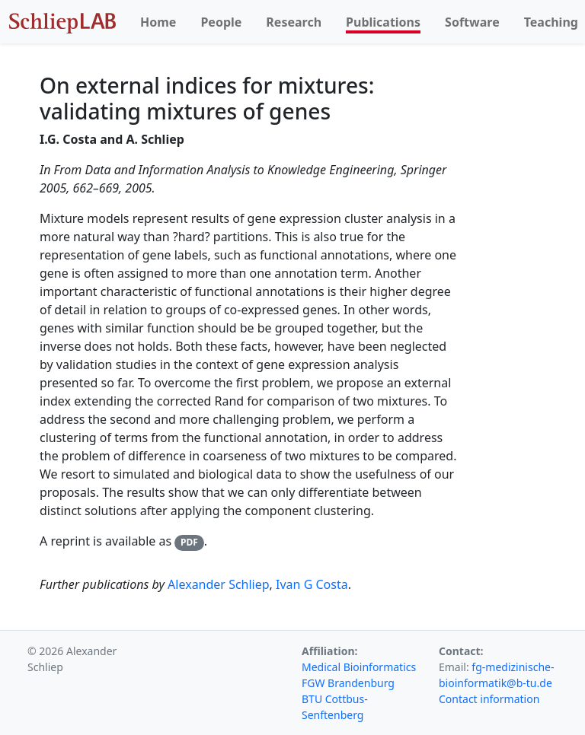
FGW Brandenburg (348, 683)
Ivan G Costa (312, 584)
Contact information (489, 699)
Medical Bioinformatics (359, 667)
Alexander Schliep (219, 584)
